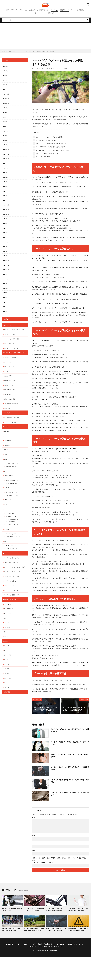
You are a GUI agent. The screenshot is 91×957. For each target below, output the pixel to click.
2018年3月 (6, 246)
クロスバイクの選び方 (10, 343)
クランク (6, 645)
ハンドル (6, 669)
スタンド (6, 622)
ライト (6, 632)
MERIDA (6, 487)
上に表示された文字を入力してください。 (43, 862)
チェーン (6, 664)
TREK (5, 541)
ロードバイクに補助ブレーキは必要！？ (45, 153)
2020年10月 (6, 103)
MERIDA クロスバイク (12, 492)
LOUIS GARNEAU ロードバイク (15, 483)
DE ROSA (6, 454)
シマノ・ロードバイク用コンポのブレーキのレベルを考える (56, 929)
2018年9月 (6, 219)
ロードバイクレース (9, 585)
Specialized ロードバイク (13, 536)
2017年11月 (6, 265)
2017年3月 (6, 302)
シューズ (6, 618)
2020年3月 (6, 135)
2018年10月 (6, 214)
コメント (34, 817)
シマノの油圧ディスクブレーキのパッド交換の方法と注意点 (78, 909)
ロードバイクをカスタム (11, 590)
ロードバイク (54, 10)
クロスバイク (23, 10)
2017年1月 (6, 311)
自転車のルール (8, 385)
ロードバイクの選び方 (10, 581)
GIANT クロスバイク (12, 463)
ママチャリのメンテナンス (11, 417)
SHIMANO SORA (11, 522)
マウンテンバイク (9, 366)
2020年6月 (6, 122)
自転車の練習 (8, 394)
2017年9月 (6, 274)
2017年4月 (6, 297)
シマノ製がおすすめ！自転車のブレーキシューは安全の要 (34, 909)
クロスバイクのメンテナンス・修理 (14, 329)
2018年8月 (6, 223)
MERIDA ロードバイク (12, 495)
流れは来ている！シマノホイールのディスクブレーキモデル (12, 929)
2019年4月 (6, 186)
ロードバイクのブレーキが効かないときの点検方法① (49, 143)
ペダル (6, 682)
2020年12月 (6, 94)
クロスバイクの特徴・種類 (11, 339)
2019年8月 (6, 168)
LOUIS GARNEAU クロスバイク (15, 480)
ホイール (6, 687)
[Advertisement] (45, 35)
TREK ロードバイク (11, 548)
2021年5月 (6, 71)
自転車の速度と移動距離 (11, 403)
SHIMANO (7, 509)
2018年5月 (6, 237)
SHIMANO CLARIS (11, 516)
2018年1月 (6, 256)
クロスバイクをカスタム (11, 348)
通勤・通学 (7, 408)
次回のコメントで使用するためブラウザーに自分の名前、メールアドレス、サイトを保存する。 (59, 858)
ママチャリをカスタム (10, 422)
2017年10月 (6, 269)
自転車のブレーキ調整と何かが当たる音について (12, 909)
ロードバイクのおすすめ (11, 562)
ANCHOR (7, 431)
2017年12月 (6, 260)
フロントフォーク (9, 678)
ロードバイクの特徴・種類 (11, 576)
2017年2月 (6, 306)
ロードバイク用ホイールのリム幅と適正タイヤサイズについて (70, 743)
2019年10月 (6, 159)
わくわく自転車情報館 (50, 950)
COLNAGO (7, 450)
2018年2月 (6, 251)
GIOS (5, 471)
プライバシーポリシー (40, 13)
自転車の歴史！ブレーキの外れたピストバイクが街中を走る (78, 929)
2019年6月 (6, 177)
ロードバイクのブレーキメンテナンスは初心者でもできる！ (51, 150)
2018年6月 (6, 232)
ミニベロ (6, 371)
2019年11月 (6, 154)
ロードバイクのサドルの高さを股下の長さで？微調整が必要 (70, 768)
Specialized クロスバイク (13, 534)
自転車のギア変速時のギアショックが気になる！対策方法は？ (70, 781)
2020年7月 (6, 117)
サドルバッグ (8, 613)
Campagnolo (7, 440)
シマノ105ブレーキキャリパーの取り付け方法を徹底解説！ (56, 909)
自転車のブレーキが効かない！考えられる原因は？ (48, 137)
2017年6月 (6, 288)
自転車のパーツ (64, 10)
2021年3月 (6, 80)
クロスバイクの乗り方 (10, 334)
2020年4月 (6, 131)
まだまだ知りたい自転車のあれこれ (39, 10)
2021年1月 (6, 89)
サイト (33, 850)
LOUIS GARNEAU (9, 475)
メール (34, 843)
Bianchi (6, 436)
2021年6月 (6, 66)
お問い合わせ (51, 13)
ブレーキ (21, 51)
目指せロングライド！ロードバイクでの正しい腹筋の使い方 (70, 755)
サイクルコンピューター (11, 608)
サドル (6, 650)
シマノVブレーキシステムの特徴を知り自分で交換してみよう (34, 929)
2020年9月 (6, 108)
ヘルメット (7, 627)
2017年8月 (6, 279)
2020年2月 (6, 140)
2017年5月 (6, 293)
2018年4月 (6, 242)
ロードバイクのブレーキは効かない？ (45, 140)
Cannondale (7, 445)
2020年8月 (6, 112)
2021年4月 (6, 75)
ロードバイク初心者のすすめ (12, 595)
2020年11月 (6, 98)
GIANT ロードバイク (12, 466)
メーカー (73, 10)
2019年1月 (6, 200)
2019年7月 (6, 172)
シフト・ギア (8, 655)
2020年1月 (6, 145)
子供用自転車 (8, 376)
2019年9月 (6, 163)
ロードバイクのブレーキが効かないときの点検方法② (49, 147)
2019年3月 (6, 191)
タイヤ (6, 659)
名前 (33, 835)
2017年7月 (6, 283)
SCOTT (6, 504)
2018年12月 (6, 205)
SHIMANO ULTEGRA (12, 524)
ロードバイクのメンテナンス (12, 571)
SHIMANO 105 (10, 513)
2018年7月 (6, 228)
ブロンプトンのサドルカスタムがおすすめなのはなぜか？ (70, 793)
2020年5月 (6, 126)
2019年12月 (6, 149)
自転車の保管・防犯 (9, 389)
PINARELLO (7, 499)
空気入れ (6, 636)
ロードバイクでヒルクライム (12, 558)
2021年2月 (6, 85)
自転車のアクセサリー (12, 10)
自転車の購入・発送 (9, 399)
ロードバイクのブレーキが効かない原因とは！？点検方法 (40, 51)
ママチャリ (7, 413)
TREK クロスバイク (11, 546)
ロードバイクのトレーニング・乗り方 (14, 567)
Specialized (7, 529)
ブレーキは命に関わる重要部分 (43, 156)
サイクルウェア (8, 604)
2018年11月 (6, 209)
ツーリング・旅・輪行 (10, 357)
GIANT (6, 459)
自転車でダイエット (9, 380)
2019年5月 (6, 182)
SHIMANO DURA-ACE (12, 519)
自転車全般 (80, 10)
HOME (5, 51)
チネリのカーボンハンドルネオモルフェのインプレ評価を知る (70, 730)
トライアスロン (8, 362)
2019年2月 (6, 195)
